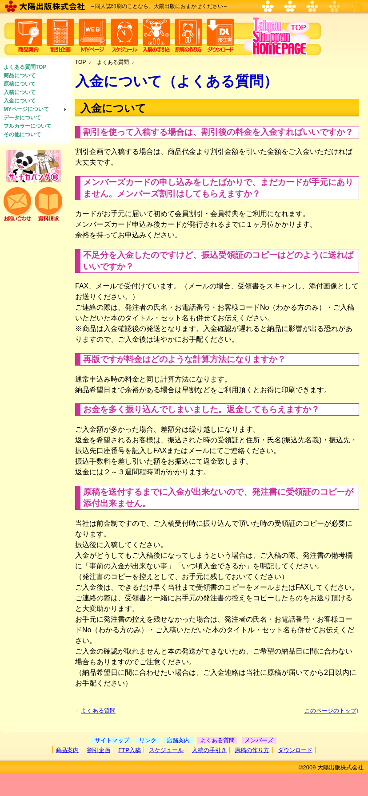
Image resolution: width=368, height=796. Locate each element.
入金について (20, 101)
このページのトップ (330, 710)
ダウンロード (295, 750)
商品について (20, 75)
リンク (147, 740)
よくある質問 (113, 62)
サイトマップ (112, 740)
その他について (22, 134)
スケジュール (166, 750)
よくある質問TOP (25, 67)
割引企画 (98, 750)
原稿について (20, 84)
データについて (22, 117)
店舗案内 (178, 740)
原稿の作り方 (252, 750)
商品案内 (67, 750)
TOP (80, 62)
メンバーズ (258, 740)
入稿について (20, 92)
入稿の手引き (209, 750)
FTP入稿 (129, 750)
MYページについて (26, 109)
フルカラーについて (28, 126)
